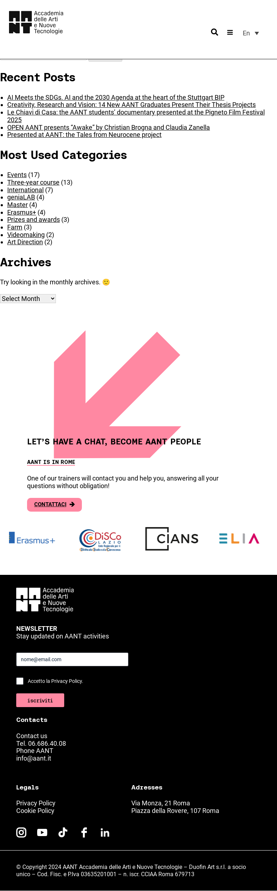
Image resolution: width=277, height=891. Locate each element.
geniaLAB (21, 197)
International (25, 190)
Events (17, 174)
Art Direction (25, 242)
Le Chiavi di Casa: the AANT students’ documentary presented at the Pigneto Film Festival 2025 (136, 116)
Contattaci (54, 504)
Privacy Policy (36, 803)
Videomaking (26, 234)
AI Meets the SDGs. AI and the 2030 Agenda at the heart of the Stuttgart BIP (115, 97)
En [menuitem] (246, 33)
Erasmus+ (21, 212)
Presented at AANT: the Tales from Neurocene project (84, 134)
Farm (14, 227)
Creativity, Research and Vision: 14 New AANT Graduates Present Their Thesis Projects (131, 104)
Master (17, 204)
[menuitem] (251, 33)
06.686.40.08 (47, 743)
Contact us (31, 736)
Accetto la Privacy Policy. (55, 681)
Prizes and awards (33, 219)
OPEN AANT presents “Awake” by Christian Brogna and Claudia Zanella (108, 127)
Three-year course (33, 182)
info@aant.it (33, 758)
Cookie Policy (35, 810)
